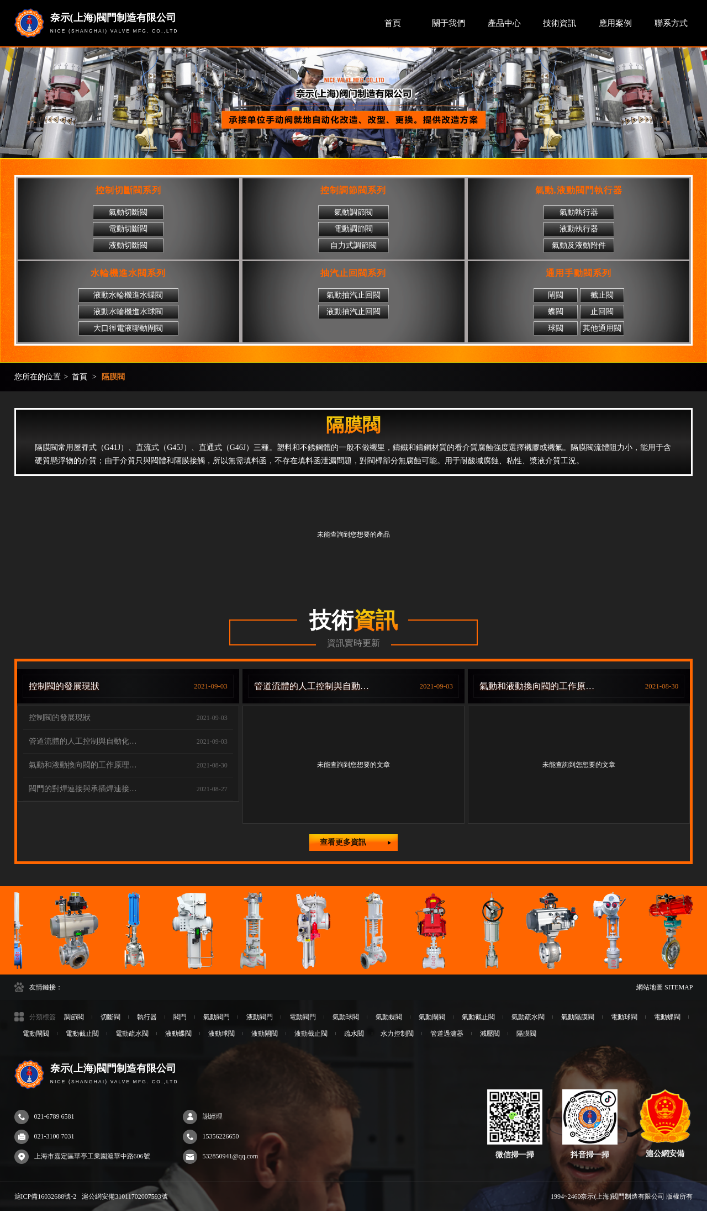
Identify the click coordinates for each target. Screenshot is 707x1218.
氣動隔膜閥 (577, 1017)
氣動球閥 (346, 1017)
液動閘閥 (264, 1033)
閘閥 (555, 295)
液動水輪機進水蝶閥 (128, 295)
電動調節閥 (353, 229)
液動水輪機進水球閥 (128, 312)
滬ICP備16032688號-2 (45, 1196)
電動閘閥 (36, 1033)
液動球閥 (221, 1033)
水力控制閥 (397, 1033)
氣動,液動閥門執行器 (578, 190)
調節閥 (74, 1017)
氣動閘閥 (432, 1017)
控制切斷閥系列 (128, 190)
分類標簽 (42, 1017)
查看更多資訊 (355, 842)
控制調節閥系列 (353, 190)
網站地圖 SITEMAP (664, 987)
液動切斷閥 (128, 245)
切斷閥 (110, 1017)
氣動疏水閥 (528, 1017)
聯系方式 (671, 23)
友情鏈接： (45, 987)
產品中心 (504, 23)
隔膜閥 (113, 377)
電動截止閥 (82, 1033)
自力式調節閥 (353, 245)
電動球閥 (624, 1017)
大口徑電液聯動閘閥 (128, 328)
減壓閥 (490, 1033)
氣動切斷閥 (128, 212)
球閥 (555, 328)
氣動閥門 (216, 1017)
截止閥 (602, 295)
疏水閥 (354, 1033)
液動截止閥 (311, 1033)
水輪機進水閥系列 (128, 273)
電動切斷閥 (128, 229)
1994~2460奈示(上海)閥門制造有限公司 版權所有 (622, 1196)
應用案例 (615, 23)
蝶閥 (555, 312)
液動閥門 (259, 1017)
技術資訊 (559, 23)
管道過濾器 (446, 1033)
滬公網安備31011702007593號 (125, 1196)
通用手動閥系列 (578, 273)
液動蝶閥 (178, 1033)
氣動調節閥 (353, 212)
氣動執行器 (579, 212)
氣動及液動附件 (579, 245)
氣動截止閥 (478, 1017)
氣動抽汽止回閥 (353, 295)
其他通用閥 (602, 328)
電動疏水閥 (132, 1033)
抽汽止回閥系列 (353, 273)
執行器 (147, 1017)
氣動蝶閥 (389, 1017)
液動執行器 (579, 229)
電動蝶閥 (667, 1017)
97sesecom (14, 1214)
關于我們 (448, 23)
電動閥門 (302, 1017)
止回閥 (602, 312)
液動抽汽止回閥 (353, 312)
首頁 (392, 23)
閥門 (180, 1017)
